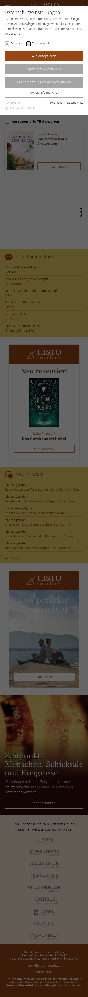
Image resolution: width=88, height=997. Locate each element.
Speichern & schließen (44, 68)
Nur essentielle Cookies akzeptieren (44, 82)
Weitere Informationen (44, 92)
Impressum (57, 102)
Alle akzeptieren (44, 56)
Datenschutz (75, 102)
